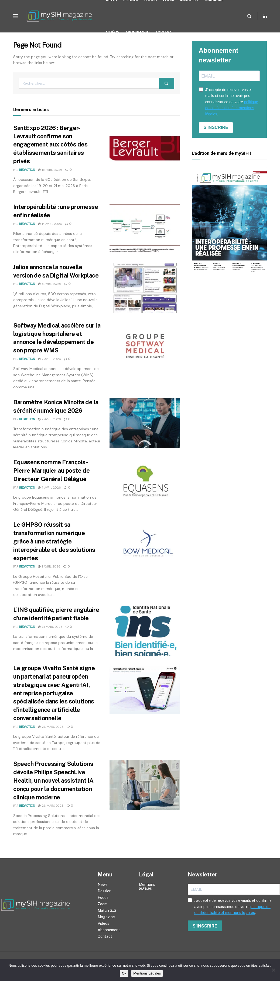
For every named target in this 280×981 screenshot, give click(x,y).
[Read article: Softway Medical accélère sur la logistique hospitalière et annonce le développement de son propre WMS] (145, 346)
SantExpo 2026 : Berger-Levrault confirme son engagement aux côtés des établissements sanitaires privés (50, 144)
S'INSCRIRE (216, 127)
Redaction (27, 170)
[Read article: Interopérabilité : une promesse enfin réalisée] (145, 228)
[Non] (273, 970)
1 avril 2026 (49, 566)
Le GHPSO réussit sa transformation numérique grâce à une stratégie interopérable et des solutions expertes (54, 541)
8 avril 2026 (49, 284)
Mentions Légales (147, 973)
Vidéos (112, 32)
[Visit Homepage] (61, 16)
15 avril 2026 (50, 170)
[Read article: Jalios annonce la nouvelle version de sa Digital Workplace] (145, 288)
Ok (124, 973)
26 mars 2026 (51, 727)
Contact (164, 32)
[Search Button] (249, 16)
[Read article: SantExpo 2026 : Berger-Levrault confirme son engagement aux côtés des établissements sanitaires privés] (145, 149)
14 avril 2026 (50, 224)
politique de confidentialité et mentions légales (231, 108)
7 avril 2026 (49, 359)
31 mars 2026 (50, 627)
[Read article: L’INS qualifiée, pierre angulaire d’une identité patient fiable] (145, 631)
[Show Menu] (15, 16)
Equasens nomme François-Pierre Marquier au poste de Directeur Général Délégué (51, 470)
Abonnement (137, 32)
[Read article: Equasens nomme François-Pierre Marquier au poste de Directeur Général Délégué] (145, 483)
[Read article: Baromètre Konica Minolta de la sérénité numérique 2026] (145, 423)
